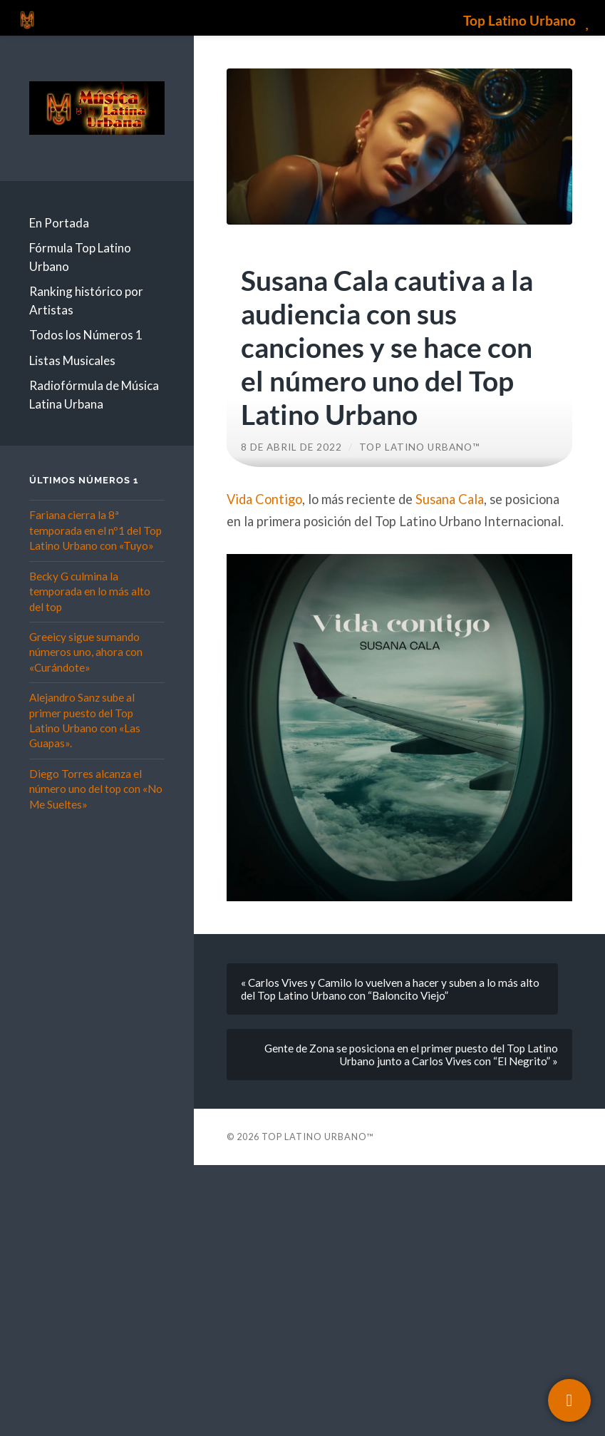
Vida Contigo (264, 499)
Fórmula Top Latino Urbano (80, 257)
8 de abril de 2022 (291, 447)
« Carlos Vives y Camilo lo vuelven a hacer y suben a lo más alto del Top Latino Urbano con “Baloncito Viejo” (390, 989)
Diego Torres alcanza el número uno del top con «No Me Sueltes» (95, 789)
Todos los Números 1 (86, 334)
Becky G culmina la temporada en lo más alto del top (89, 591)
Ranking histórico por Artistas (86, 300)
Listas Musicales (72, 360)
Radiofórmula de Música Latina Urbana (94, 394)
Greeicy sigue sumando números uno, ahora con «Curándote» (86, 652)
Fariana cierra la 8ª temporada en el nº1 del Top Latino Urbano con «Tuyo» (95, 530)
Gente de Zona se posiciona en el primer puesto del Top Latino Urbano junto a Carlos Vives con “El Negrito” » (411, 1054)
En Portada (59, 222)
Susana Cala (449, 499)
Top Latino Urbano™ (419, 447)
